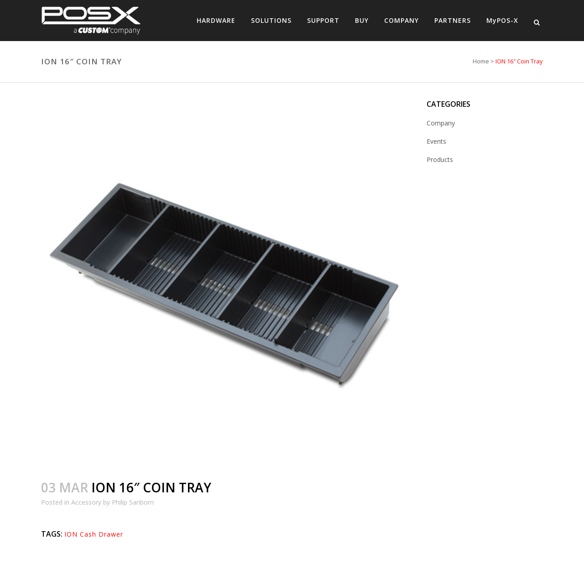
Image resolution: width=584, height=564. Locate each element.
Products (440, 159)
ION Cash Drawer (93, 534)
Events (436, 141)
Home (481, 61)
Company (441, 123)
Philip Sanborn (133, 502)
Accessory (86, 502)
